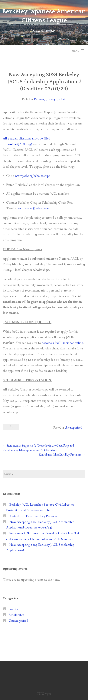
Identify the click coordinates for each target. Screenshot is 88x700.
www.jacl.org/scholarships (32, 176)
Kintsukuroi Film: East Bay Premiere (62, 455)
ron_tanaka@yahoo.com (34, 208)
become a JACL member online (62, 343)
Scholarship (16, 615)
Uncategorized (73, 428)
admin (62, 99)
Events (13, 609)
